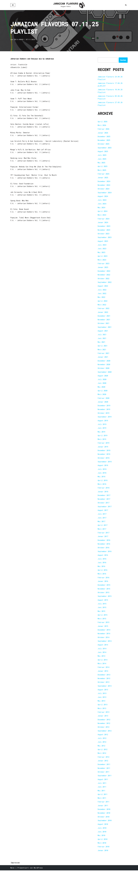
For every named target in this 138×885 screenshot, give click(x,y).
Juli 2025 (102, 156)
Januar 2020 (103, 408)
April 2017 (103, 533)
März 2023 (102, 263)
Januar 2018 (103, 499)
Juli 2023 (102, 248)
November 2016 (104, 553)
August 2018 (103, 473)
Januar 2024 (103, 225)
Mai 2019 (102, 438)
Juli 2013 (102, 705)
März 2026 (102, 126)
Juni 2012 (102, 754)
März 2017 (102, 537)
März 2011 (102, 811)
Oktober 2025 (104, 145)
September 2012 (105, 743)
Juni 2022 (102, 297)
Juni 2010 (102, 846)
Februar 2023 (104, 267)
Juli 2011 (102, 796)
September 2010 (105, 834)
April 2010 (103, 853)
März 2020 (102, 400)
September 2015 (105, 606)
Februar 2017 (104, 541)
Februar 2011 (104, 815)
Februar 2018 (104, 495)
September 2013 (105, 697)
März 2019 (102, 446)
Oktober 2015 (104, 602)
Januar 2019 (103, 453)
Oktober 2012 (104, 739)
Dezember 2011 (104, 777)
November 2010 (104, 827)
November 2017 (104, 507)
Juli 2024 (102, 202)
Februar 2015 (104, 632)
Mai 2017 (102, 530)
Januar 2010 (103, 865)
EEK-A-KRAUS (19, 40)
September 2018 (105, 469)
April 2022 (103, 305)
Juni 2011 (102, 800)
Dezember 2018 (104, 457)
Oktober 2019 (104, 419)
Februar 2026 (104, 130)
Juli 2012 (102, 751)
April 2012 (103, 762)
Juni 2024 (102, 206)
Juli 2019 (102, 431)
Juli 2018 (102, 476)
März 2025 (102, 172)
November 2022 (104, 278)
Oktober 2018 (104, 465)
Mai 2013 (102, 712)
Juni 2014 (102, 663)
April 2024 (103, 214)
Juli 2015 (102, 613)
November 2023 (104, 233)
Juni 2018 (102, 480)
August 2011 (103, 792)
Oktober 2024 (104, 191)
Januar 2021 (103, 362)
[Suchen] (126, 5)
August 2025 (103, 153)
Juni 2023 (102, 252)
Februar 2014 (104, 678)
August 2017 (103, 518)
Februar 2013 (104, 724)
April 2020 (103, 396)
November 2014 (104, 644)
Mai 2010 (102, 850)
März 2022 (102, 309)
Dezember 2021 (104, 320)
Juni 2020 (102, 389)
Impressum (15, 877)
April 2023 (103, 259)
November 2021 (104, 324)
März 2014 (102, 674)
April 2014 (103, 671)
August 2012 (103, 747)
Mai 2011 (102, 804)
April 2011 (103, 808)
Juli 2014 (102, 659)
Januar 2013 (103, 728)
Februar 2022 (104, 313)
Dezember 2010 (104, 823)
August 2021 (103, 335)
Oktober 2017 (104, 511)
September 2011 (105, 789)
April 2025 (103, 168)
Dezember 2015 (104, 594)
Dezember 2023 (104, 229)
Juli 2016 (102, 568)
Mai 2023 (102, 255)
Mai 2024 (102, 210)
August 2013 (103, 701)
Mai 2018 (102, 484)
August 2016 (103, 564)
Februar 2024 (104, 221)
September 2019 (105, 423)
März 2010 (102, 857)
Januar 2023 (103, 271)
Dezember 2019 (104, 412)
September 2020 (105, 377)
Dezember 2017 (104, 503)
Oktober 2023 (104, 236)
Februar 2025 (104, 175)
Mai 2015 (102, 621)
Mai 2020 (102, 393)
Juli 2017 (102, 522)
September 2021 (105, 332)
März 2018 (102, 492)
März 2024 (102, 217)
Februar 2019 (104, 450)
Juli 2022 (102, 294)
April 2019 (103, 442)
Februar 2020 (104, 404)
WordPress (38, 882)
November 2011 (104, 781)
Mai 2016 (102, 575)
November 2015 (104, 598)
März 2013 (102, 720)
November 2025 (104, 141)
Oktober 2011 (104, 785)
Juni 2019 (102, 434)
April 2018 (103, 488)
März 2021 (102, 354)
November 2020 (104, 370)
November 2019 (104, 415)
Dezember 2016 (104, 549)
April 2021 (103, 351)
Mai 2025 (102, 164)
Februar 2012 (104, 770)
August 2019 (103, 427)
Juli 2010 (102, 842)
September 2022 (105, 286)
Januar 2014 (103, 682)
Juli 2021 (102, 339)
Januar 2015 (103, 636)
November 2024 (104, 187)
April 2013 (103, 716)
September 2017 (105, 514)
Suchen (123, 60)
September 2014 (105, 652)
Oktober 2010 (104, 831)
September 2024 (105, 195)
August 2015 (103, 610)
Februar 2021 (104, 358)
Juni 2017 (102, 526)
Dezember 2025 (104, 137)
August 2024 (103, 198)
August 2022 (103, 290)
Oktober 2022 (104, 282)
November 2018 (104, 461)
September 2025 (105, 149)
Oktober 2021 (104, 328)
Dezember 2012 (104, 732)
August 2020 (103, 381)
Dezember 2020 (104, 366)
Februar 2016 (104, 587)
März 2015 (102, 629)
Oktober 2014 (104, 648)
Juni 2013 (102, 709)
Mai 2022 (102, 301)
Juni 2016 (102, 572)
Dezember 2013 (104, 686)
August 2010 (103, 838)
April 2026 (103, 122)
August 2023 (103, 244)
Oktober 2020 (104, 374)
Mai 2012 (102, 758)
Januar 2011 (103, 819)
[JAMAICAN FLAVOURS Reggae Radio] (69, 5)
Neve (12, 882)
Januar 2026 (103, 134)
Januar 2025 (103, 179)
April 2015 (103, 625)
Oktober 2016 (104, 556)
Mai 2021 (102, 347)
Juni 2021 (102, 343)
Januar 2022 (103, 316)
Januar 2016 (103, 591)
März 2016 (102, 583)
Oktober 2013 (104, 693)
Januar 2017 (103, 545)
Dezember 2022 (104, 274)
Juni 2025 (102, 160)
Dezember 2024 (104, 183)
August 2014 (103, 655)
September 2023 (105, 240)
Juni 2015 (102, 617)
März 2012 (102, 766)
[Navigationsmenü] (12, 5)
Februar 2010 (104, 861)
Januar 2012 (103, 773)
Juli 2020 (102, 385)
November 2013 (104, 690)
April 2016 (103, 579)
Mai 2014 (102, 667)
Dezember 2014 (104, 640)
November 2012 (104, 735)
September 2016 (105, 560)
